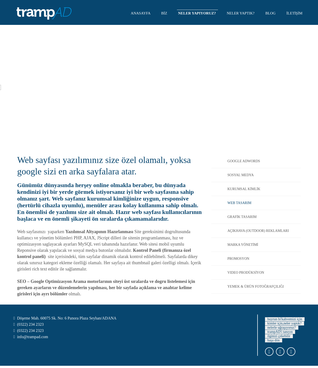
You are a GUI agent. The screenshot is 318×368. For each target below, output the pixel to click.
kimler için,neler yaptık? (284, 323)
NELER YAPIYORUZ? (197, 13)
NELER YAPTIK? (241, 13)
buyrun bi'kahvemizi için (284, 319)
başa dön (273, 340)
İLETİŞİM (294, 13)
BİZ (164, 13)
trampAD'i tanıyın (280, 332)
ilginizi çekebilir (278, 336)
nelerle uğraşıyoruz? (281, 327)
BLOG (271, 13)
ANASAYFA (141, 13)
